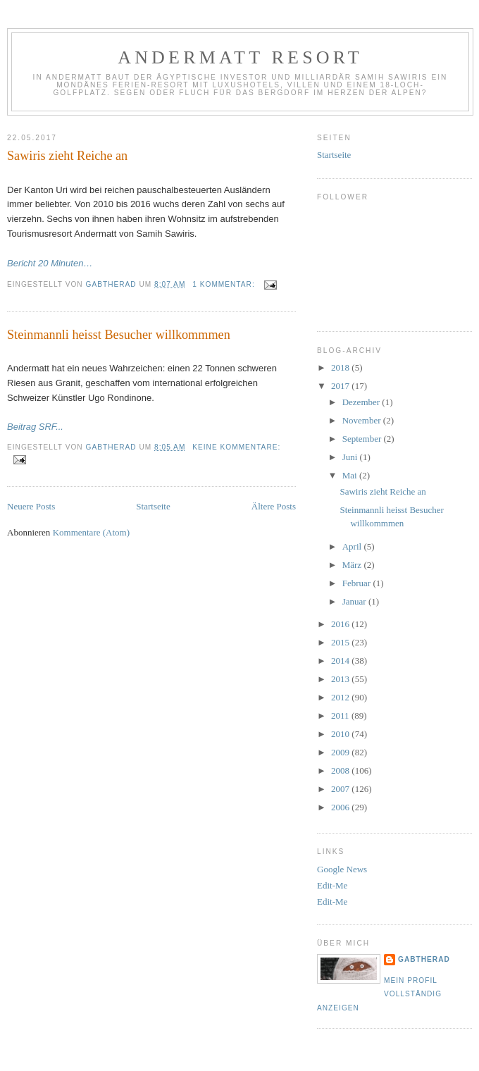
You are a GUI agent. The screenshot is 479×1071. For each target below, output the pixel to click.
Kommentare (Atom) (91, 532)
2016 (341, 624)
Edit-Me (332, 885)
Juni (351, 457)
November (362, 420)
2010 (341, 734)
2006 (341, 807)
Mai (350, 475)
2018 (341, 367)
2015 (341, 642)
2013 (341, 679)
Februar (357, 583)
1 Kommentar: (224, 284)
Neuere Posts (31, 506)
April (353, 546)
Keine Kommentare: (236, 447)
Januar (355, 601)
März (353, 564)
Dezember (362, 402)
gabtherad (424, 959)
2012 (341, 697)
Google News (342, 869)
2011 (341, 715)
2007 (341, 789)
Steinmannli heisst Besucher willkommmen (118, 335)
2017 (341, 385)
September (363, 438)
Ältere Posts (273, 506)
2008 (341, 770)
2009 (341, 752)
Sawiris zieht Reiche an (67, 156)
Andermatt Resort (240, 57)
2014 (341, 660)
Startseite (153, 506)
